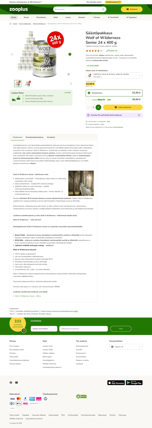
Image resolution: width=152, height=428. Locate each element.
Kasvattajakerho (48, 360)
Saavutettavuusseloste (34, 419)
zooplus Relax (48, 350)
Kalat (56, 17)
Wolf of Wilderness (39, 24)
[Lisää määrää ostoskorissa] (98, 107)
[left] (12, 54)
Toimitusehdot (73, 415)
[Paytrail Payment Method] (39, 399)
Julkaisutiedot (54, 415)
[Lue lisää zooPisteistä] (139, 115)
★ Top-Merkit (113, 17)
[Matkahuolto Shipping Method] (45, 399)
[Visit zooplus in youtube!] (16, 382)
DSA (63, 415)
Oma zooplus (14, 346)
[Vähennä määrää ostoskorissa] (88, 107)
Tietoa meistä (14, 415)
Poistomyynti (81, 353)
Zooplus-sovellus (82, 360)
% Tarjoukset (131, 17)
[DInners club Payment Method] (12, 404)
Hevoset (81, 17)
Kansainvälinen (115, 341)
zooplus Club (47, 346)
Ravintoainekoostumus (34, 137)
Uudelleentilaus (113, 2)
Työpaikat (25, 415)
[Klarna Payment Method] (25, 404)
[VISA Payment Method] (12, 399)
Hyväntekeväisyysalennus (52, 367)
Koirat (13, 17)
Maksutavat (102, 415)
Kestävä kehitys (15, 364)
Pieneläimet (41, 17)
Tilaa (121, 329)
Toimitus (12, 353)
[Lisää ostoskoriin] (123, 107)
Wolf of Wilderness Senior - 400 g (27, 296)
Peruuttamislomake (88, 415)
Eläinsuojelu (47, 357)
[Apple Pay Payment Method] (19, 404)
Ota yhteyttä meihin (94, 2)
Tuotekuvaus (17, 137)
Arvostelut (51, 137)
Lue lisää (68, 92)
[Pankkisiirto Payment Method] (34, 403)
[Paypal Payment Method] (25, 399)
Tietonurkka (13, 357)
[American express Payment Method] (32, 399)
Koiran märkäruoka (25, 24)
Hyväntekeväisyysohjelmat (19, 360)
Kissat (26, 17)
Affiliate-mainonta (49, 364)
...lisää (108, 121)
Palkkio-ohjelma (49, 353)
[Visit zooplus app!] (116, 384)
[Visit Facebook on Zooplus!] (10, 382)
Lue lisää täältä (93, 66)
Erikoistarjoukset (82, 346)
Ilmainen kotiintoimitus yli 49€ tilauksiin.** (25, 2)
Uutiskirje (79, 364)
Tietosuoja (122, 415)
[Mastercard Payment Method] (19, 399)
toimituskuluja (118, 127)
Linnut (68, 17)
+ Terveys (96, 17)
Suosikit (79, 350)
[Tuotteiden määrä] (93, 107)
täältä (74, 215)
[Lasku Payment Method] (12, 408)
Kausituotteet (81, 357)
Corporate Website (39, 415)
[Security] (81, 397)
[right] (69, 54)
